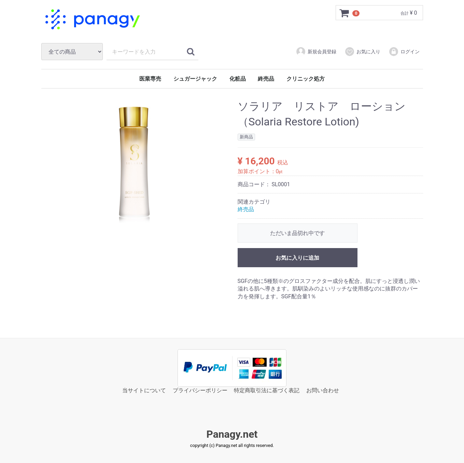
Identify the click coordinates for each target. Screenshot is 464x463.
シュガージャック (195, 79)
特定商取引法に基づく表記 (266, 390)
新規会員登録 (316, 51)
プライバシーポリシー (200, 390)
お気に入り (362, 51)
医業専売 (150, 79)
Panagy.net (231, 434)
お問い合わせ (322, 390)
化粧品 (237, 79)
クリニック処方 (305, 79)
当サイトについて (144, 390)
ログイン (404, 51)
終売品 (266, 79)
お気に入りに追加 (297, 258)
